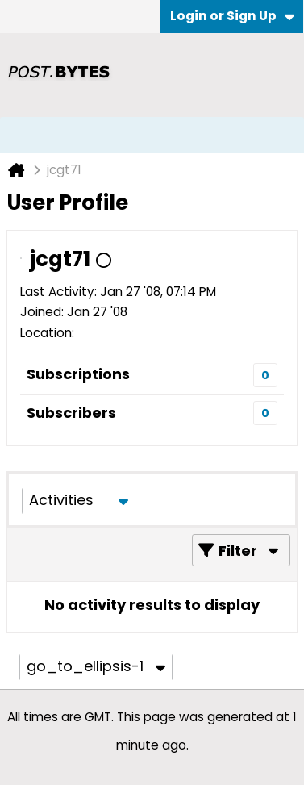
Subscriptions (78, 374)
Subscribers (71, 413)
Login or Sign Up (232, 15)
